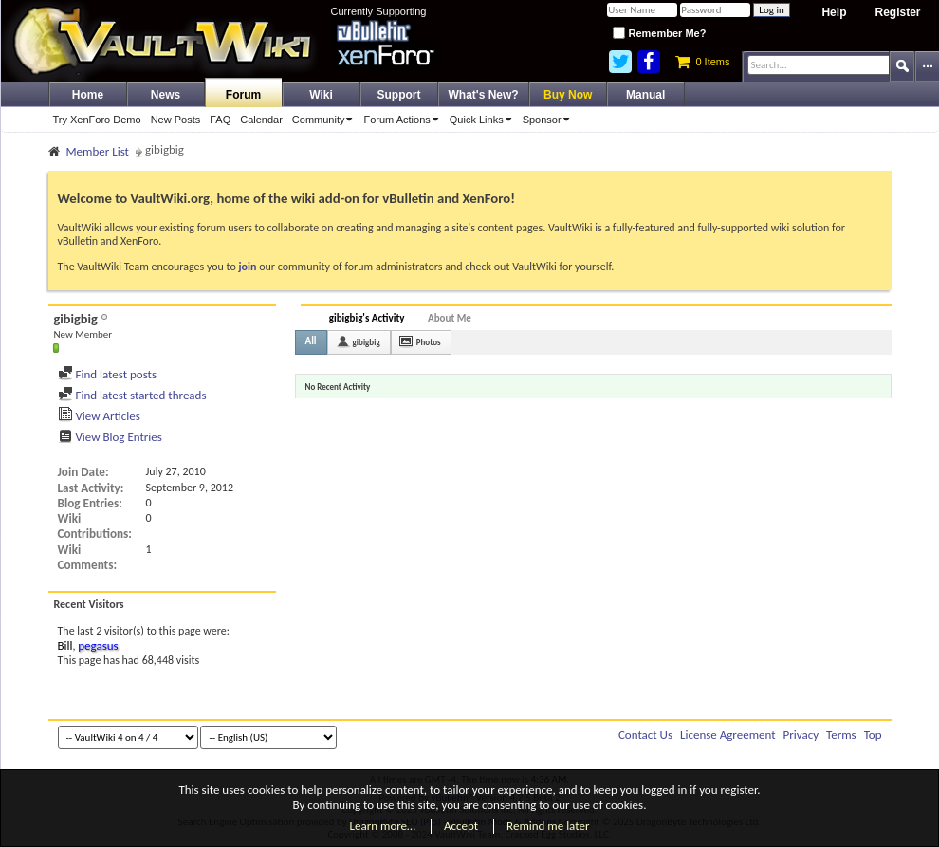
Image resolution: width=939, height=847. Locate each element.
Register (897, 12)
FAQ (220, 119)
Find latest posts (107, 374)
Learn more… (383, 826)
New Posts (176, 119)
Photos (428, 342)
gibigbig (366, 342)
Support (399, 94)
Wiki (321, 94)
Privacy (801, 734)
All (311, 341)
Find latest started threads (132, 395)
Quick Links (484, 119)
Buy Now (567, 94)
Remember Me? (659, 33)
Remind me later (547, 826)
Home (87, 94)
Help (833, 12)
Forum (243, 94)
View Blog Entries (110, 437)
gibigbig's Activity (367, 318)
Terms (841, 734)
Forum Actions (403, 119)
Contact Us (645, 734)
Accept (461, 826)
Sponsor (549, 119)
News (165, 94)
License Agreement (728, 734)
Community (325, 119)
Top (873, 734)
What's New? (484, 94)
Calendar (261, 119)
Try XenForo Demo (97, 119)
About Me (449, 318)
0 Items (702, 61)
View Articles (99, 416)
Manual (645, 94)
